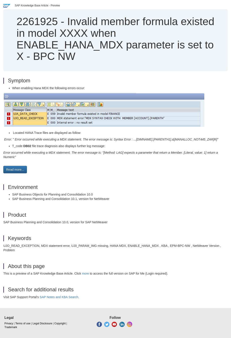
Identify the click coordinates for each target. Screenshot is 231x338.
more (85, 273)
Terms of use (22, 323)
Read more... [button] (15, 169)
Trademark (10, 327)
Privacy (8, 323)
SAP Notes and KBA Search (59, 297)
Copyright (60, 323)
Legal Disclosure (42, 323)
